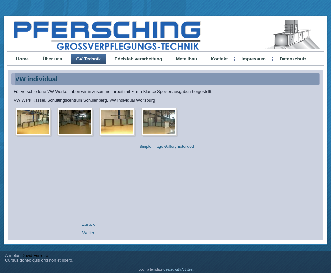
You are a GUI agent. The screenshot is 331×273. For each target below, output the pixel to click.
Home (22, 58)
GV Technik (88, 58)
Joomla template (150, 269)
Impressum (253, 58)
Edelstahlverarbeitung (138, 58)
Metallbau (186, 58)
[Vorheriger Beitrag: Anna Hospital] (88, 224)
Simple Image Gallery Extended (166, 146)
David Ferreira (35, 255)
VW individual (36, 78)
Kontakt (219, 58)
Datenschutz (293, 58)
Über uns (52, 58)
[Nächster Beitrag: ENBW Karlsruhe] (88, 232)
